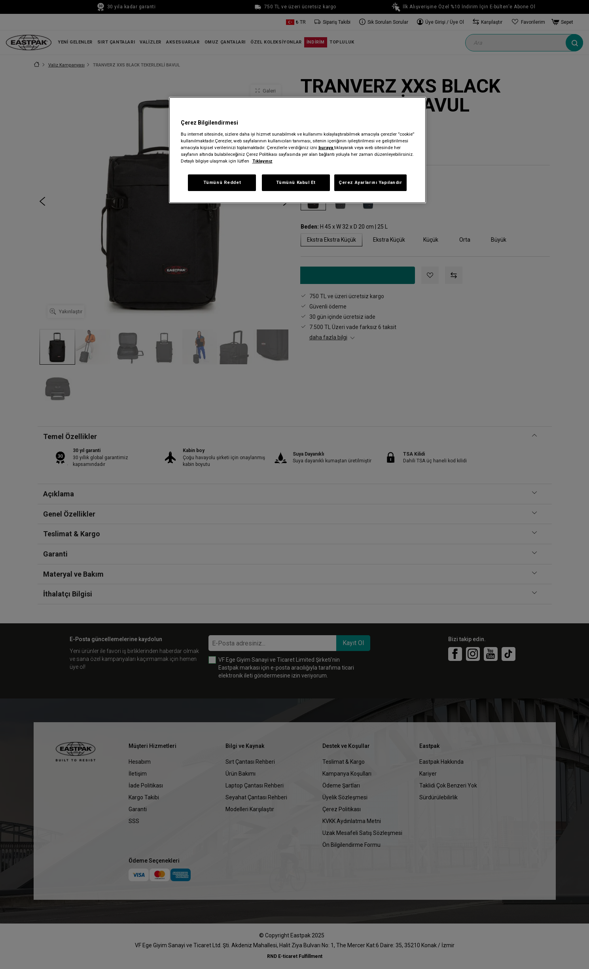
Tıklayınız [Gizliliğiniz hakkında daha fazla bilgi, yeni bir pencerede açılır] (262, 161)
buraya (326, 147)
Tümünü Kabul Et (296, 182)
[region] (297, 150)
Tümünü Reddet (222, 182)
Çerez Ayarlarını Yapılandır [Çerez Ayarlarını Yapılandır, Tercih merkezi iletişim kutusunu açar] (370, 182)
